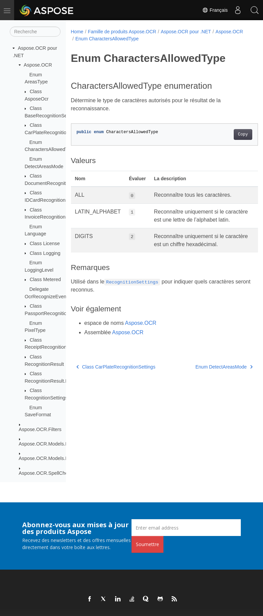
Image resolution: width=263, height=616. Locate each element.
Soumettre (147, 544)
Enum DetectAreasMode (210, 383)
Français (215, 10)
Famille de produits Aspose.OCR (122, 31)
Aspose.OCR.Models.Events (49, 444)
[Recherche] (35, 32)
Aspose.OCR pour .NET (186, 31)
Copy (229, 134)
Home (77, 31)
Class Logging (45, 253)
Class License (45, 243)
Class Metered (45, 279)
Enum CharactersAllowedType (139, 38)
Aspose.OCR (38, 65)
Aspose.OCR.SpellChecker (48, 473)
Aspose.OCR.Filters (40, 429)
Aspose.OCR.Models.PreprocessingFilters (64, 458)
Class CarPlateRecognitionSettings (115, 383)
